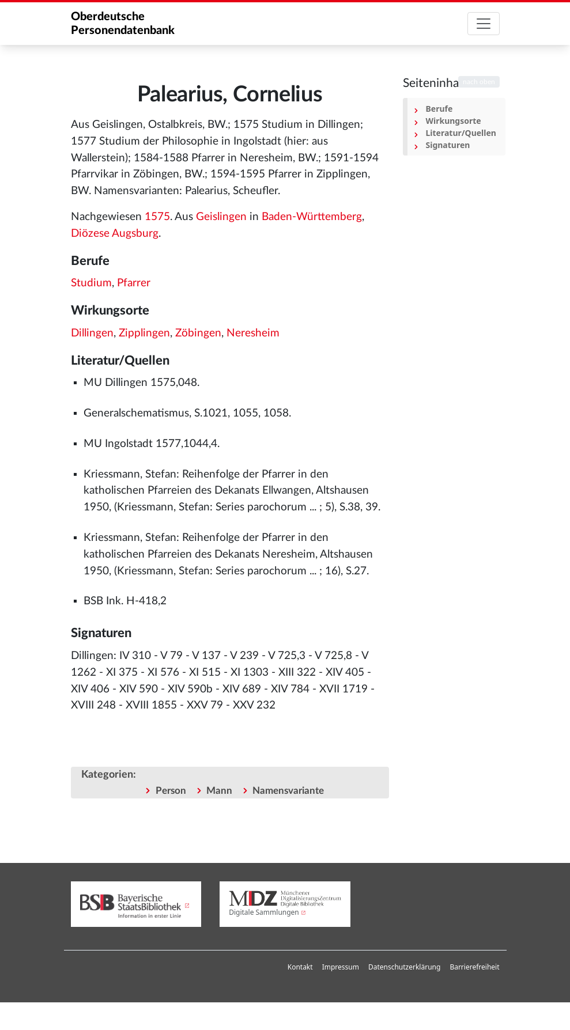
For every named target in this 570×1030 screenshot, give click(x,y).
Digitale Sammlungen (264, 912)
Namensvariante (288, 791)
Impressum (340, 967)
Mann (219, 791)
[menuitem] (300, 967)
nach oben (479, 81)
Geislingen (221, 216)
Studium (91, 283)
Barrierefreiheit (474, 967)
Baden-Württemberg (312, 216)
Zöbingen (198, 333)
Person (171, 791)
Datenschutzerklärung (404, 967)
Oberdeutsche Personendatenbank (123, 23)
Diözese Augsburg (114, 233)
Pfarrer (133, 283)
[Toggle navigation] (483, 23)
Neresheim (253, 333)
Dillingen (92, 333)
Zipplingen (144, 333)
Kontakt (300, 967)
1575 (157, 216)
